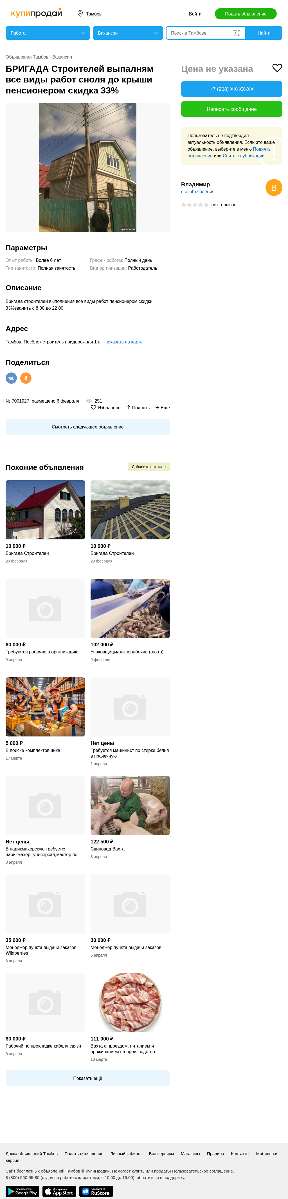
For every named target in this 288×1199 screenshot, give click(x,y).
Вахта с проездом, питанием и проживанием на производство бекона (123, 1049)
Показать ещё (87, 1078)
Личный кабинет (126, 1153)
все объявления (198, 191)
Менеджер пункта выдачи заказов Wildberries (41, 950)
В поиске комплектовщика (33, 750)
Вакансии (62, 57)
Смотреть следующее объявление (87, 427)
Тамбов (94, 14)
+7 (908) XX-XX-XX (232, 89)
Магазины (190, 1153)
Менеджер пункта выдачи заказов (126, 947)
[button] (164, 107)
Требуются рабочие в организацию (42, 651)
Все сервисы (161, 1153)
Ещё (165, 407)
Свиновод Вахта (108, 849)
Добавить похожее (149, 467)
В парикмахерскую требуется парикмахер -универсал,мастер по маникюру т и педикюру (41, 852)
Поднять (141, 407)
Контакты (240, 1153)
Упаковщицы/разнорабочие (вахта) (127, 651)
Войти (195, 14)
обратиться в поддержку (160, 1177)
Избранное (109, 407)
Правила (215, 1153)
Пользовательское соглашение (202, 1171)
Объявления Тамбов (27, 57)
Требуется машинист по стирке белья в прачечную (130, 753)
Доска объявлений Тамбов (32, 1153)
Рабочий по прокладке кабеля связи (43, 1046)
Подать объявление (245, 14)
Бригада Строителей (27, 553)
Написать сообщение (232, 109)
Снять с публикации (243, 155)
